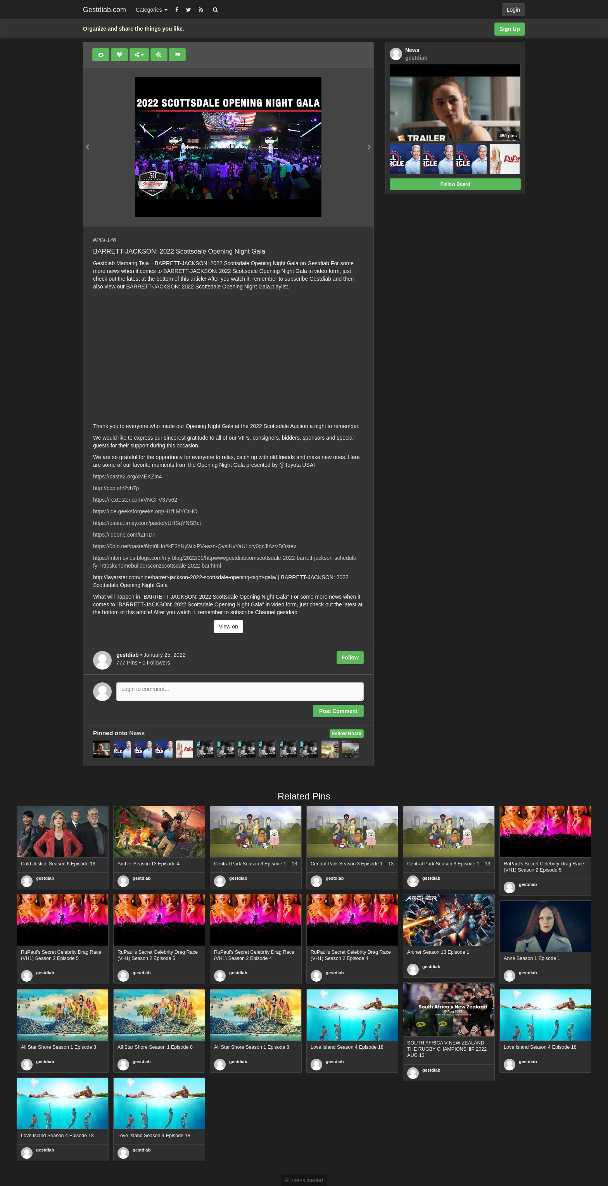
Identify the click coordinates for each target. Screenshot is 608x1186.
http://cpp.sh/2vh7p (116, 488)
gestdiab (45, 878)
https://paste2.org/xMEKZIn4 (127, 476)
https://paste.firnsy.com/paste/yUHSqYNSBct (147, 523)
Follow (350, 657)
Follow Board (346, 733)
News (137, 733)
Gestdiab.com (104, 10)
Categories (152, 10)
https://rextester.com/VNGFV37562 (135, 500)
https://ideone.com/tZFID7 (124, 535)
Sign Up (509, 29)
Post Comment (338, 711)
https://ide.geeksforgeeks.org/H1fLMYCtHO (145, 511)
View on (228, 626)
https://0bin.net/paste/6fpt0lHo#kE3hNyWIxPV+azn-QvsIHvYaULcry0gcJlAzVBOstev (194, 546)
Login (513, 10)
